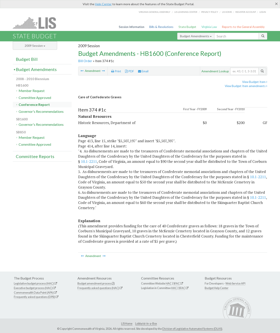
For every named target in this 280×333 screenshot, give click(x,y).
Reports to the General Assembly (243, 27)
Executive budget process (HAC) (33, 288)
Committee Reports (35, 156)
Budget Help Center (217, 288)
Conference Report (34, 104)
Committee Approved (35, 97)
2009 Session (35, 45)
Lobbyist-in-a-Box (146, 323)
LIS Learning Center (185, 12)
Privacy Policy (209, 12)
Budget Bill (27, 59)
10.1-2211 (89, 161)
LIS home (227, 12)
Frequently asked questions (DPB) (34, 297)
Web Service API (235, 283)
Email (143, 71)
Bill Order (85, 61)
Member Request (32, 91)
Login (262, 12)
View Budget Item (254, 82)
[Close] (276, 3)
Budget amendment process (94, 283)
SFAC (176, 283)
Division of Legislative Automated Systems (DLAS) (192, 328)
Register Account (245, 12)
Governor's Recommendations (41, 111)
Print (116, 71)
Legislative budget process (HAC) (34, 283)
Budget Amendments (196, 36)
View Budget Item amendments (246, 86)
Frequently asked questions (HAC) (98, 288)
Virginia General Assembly (154, 12)
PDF (129, 71)
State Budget (187, 27)
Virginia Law (209, 27)
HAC (169, 283)
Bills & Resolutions (161, 27)
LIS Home (126, 323)
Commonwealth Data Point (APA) (34, 292)
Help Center (103, 4)
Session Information (131, 27)
